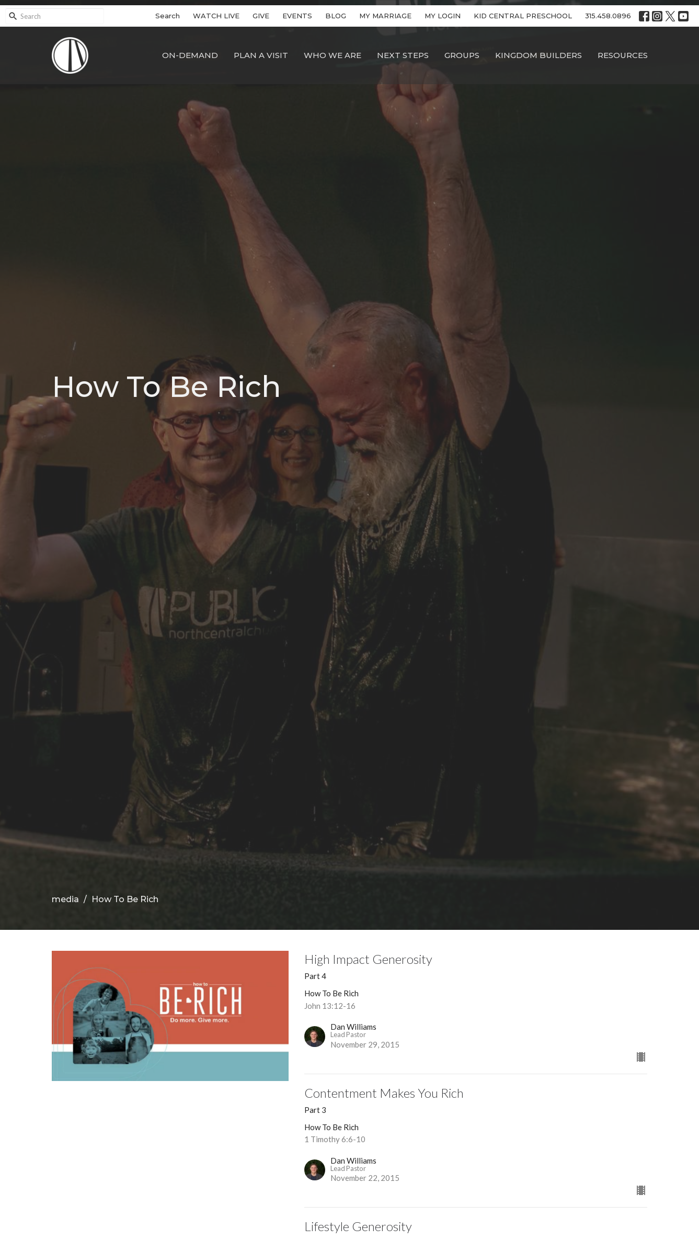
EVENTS (297, 16)
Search (167, 16)
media (65, 899)
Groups (461, 55)
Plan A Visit (261, 55)
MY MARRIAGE (385, 16)
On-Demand (190, 55)
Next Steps (403, 55)
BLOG (335, 16)
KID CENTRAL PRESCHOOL (523, 16)
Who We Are (332, 55)
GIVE (261, 16)
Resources (623, 55)
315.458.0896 (608, 16)
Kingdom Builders (538, 55)
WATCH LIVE (216, 16)
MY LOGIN (443, 16)
